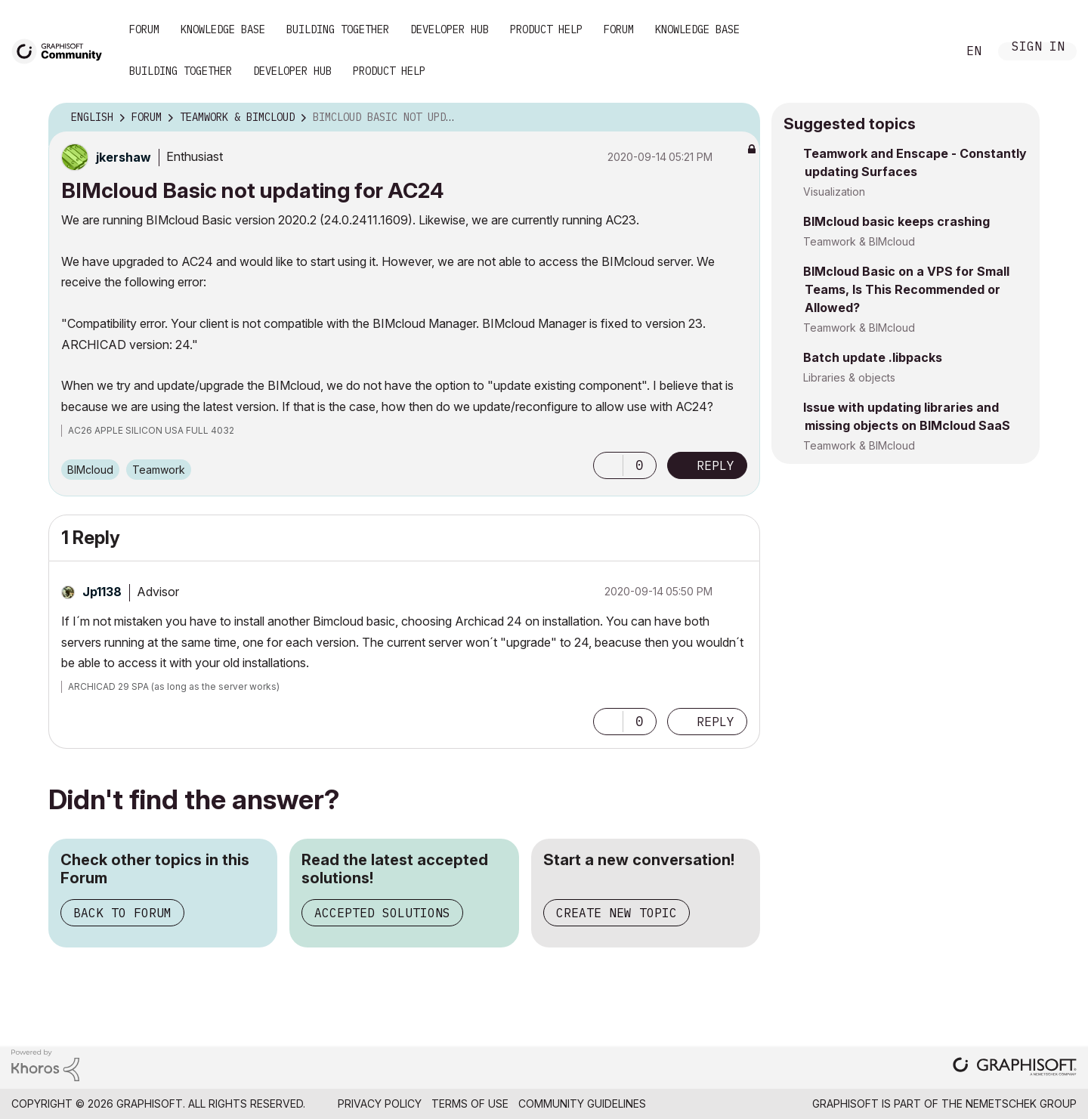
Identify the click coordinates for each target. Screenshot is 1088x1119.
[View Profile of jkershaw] (123, 157)
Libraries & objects (849, 377)
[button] (608, 465)
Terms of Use (469, 1103)
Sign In (1038, 48)
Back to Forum (122, 912)
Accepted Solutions (382, 912)
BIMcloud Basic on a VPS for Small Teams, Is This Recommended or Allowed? (906, 289)
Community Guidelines (582, 1103)
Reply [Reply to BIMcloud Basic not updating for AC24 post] (715, 465)
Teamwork (158, 469)
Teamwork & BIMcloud (859, 241)
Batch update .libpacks (872, 357)
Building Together (337, 29)
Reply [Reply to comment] (715, 721)
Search (928, 51)
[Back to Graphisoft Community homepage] (62, 50)
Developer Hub (449, 29)
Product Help (546, 29)
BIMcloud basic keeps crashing (896, 221)
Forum (144, 29)
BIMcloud (90, 469)
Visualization (834, 191)
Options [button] (739, 118)
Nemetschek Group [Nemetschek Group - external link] (1021, 1103)
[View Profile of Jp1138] (102, 591)
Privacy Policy (380, 1103)
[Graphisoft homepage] (1015, 1068)
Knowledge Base (223, 29)
